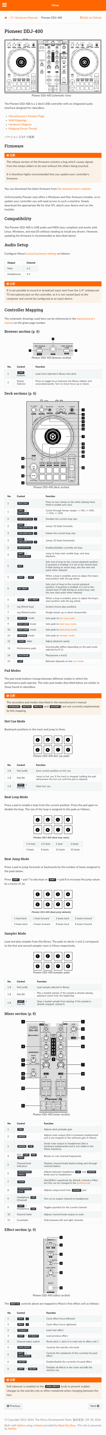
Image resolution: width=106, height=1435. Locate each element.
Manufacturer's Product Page (26, 116)
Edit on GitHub (92, 17)
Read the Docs (67, 1425)
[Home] (5, 17)
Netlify (12, 1428)
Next (94, 1406)
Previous (13, 1406)
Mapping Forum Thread (23, 128)
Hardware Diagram (20, 124)
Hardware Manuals (24, 17)
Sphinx (21, 1425)
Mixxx (55, 5)
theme (39, 1425)
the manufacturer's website (74, 189)
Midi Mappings (18, 120)
